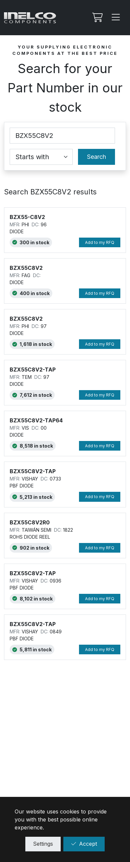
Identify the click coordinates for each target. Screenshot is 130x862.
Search (96, 156)
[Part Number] (62, 136)
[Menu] (116, 17)
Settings (43, 843)
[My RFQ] (96, 17)
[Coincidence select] (41, 157)
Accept (84, 843)
